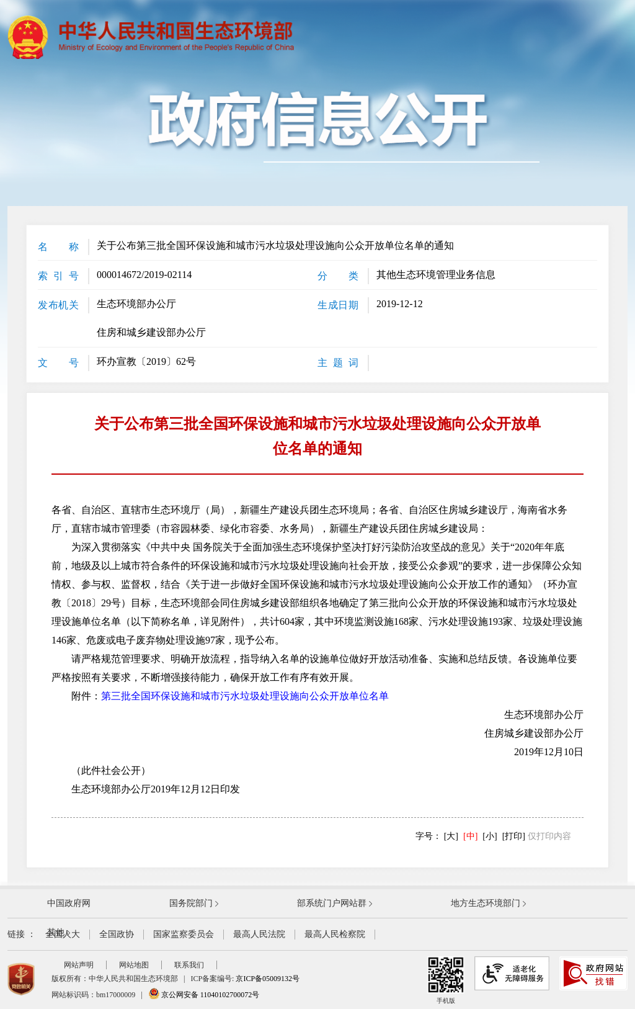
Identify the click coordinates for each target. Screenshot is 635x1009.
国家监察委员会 (183, 934)
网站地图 (134, 965)
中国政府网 (69, 903)
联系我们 (189, 965)
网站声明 (79, 965)
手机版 (445, 980)
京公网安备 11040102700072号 (204, 994)
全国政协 (116, 934)
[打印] (513, 836)
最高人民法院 (259, 934)
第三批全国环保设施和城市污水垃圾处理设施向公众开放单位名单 (245, 696)
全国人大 (62, 934)
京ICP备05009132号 (268, 978)
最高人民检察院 (334, 934)
